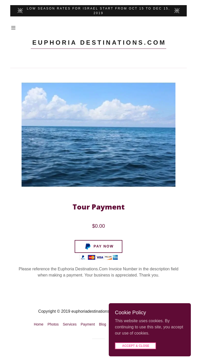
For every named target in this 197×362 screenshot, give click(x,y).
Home (38, 324)
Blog (102, 324)
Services (70, 324)
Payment (88, 324)
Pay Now (99, 246)
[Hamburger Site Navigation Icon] (13, 28)
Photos (53, 324)
